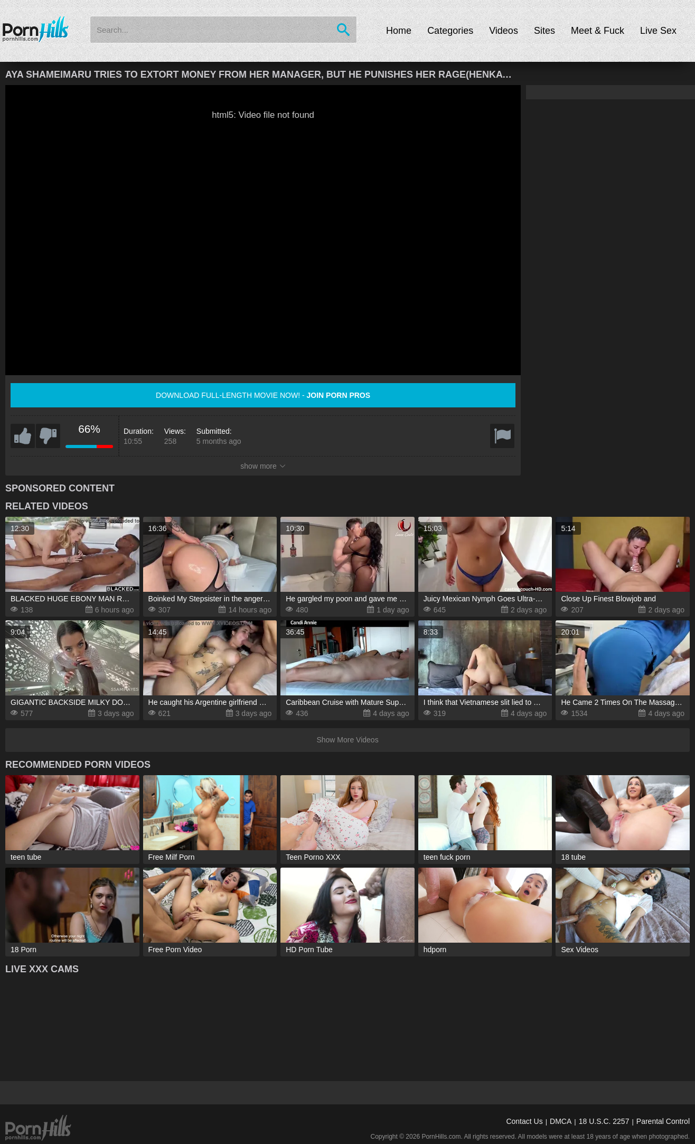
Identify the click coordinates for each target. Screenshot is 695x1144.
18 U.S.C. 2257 (604, 1121)
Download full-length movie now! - (263, 395)
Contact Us (524, 1121)
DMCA (560, 1121)
